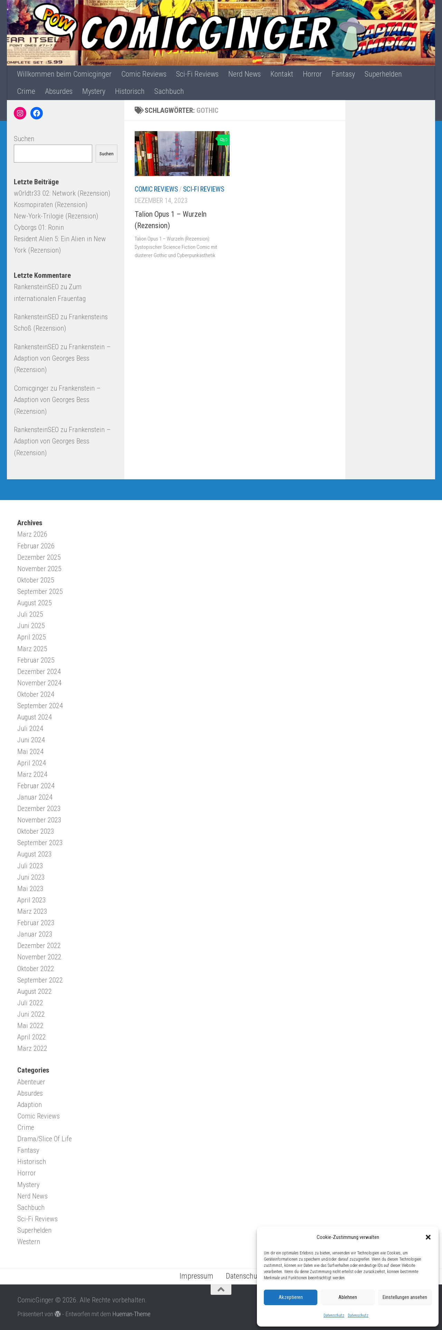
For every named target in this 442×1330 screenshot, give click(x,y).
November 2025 (39, 569)
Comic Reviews (143, 74)
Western (28, 1242)
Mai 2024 (30, 751)
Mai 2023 (30, 888)
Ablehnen (347, 1297)
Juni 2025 (31, 626)
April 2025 (31, 637)
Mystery (93, 91)
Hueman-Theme (131, 1314)
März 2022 (32, 1048)
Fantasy (343, 74)
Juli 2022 (30, 1003)
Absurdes (59, 91)
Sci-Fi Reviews (197, 74)
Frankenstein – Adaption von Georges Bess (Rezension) (62, 358)
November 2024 (39, 683)
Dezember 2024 (39, 671)
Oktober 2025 (35, 580)
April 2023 (31, 900)
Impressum (196, 1276)
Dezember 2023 (39, 808)
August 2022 (34, 991)
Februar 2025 (36, 660)
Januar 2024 (34, 797)
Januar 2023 (34, 934)
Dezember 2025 (39, 557)
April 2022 (31, 1037)
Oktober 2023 (35, 831)
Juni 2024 (31, 740)
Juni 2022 (31, 1014)
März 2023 (32, 911)
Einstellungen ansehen (405, 1297)
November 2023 (39, 820)
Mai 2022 (30, 1025)
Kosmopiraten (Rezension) (50, 205)
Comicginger (31, 388)
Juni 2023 (31, 877)
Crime (26, 91)
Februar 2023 (36, 923)
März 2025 (32, 649)
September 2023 (40, 843)
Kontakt (281, 74)
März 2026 (32, 534)
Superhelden (383, 74)
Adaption (29, 1105)
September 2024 (40, 706)
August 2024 (34, 717)
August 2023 (34, 854)
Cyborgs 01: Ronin (39, 227)
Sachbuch (169, 91)
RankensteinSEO (36, 287)
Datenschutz (334, 1315)
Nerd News (244, 74)
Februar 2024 (36, 786)
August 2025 (34, 603)
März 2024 (32, 774)
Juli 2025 (30, 614)
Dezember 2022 (39, 945)
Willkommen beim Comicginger (64, 74)
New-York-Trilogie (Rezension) (56, 216)
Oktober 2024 (35, 694)
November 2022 (39, 957)
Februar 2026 (36, 546)
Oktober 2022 (35, 969)
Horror (312, 74)
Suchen (24, 139)
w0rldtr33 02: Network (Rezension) (62, 193)
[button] (428, 1237)
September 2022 (40, 980)
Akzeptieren (291, 1297)
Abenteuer (31, 1082)
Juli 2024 (30, 728)
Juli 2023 (30, 866)
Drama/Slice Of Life (44, 1139)
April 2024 (31, 763)
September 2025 (40, 591)
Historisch (130, 91)
